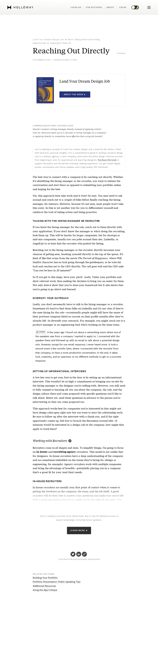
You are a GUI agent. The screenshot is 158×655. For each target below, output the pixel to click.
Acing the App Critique (45, 590)
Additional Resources (44, 586)
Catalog (76, 7)
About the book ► (75, 94)
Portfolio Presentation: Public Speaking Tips (57, 581)
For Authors (94, 7)
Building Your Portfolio (45, 577)
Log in (122, 7)
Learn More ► (79, 530)
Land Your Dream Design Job (48, 39)
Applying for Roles (59, 43)
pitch (79, 277)
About (110, 7)
